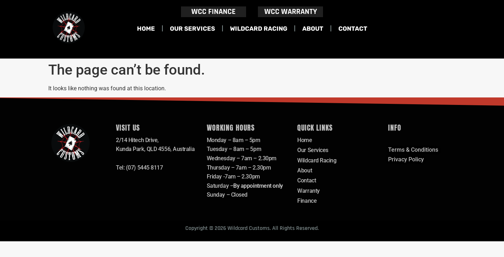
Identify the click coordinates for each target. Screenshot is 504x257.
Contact (352, 28)
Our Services (192, 28)
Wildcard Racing (258, 28)
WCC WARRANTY (290, 12)
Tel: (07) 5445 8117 (139, 167)
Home (146, 28)
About (312, 28)
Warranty (308, 191)
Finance (307, 201)
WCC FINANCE (213, 12)
